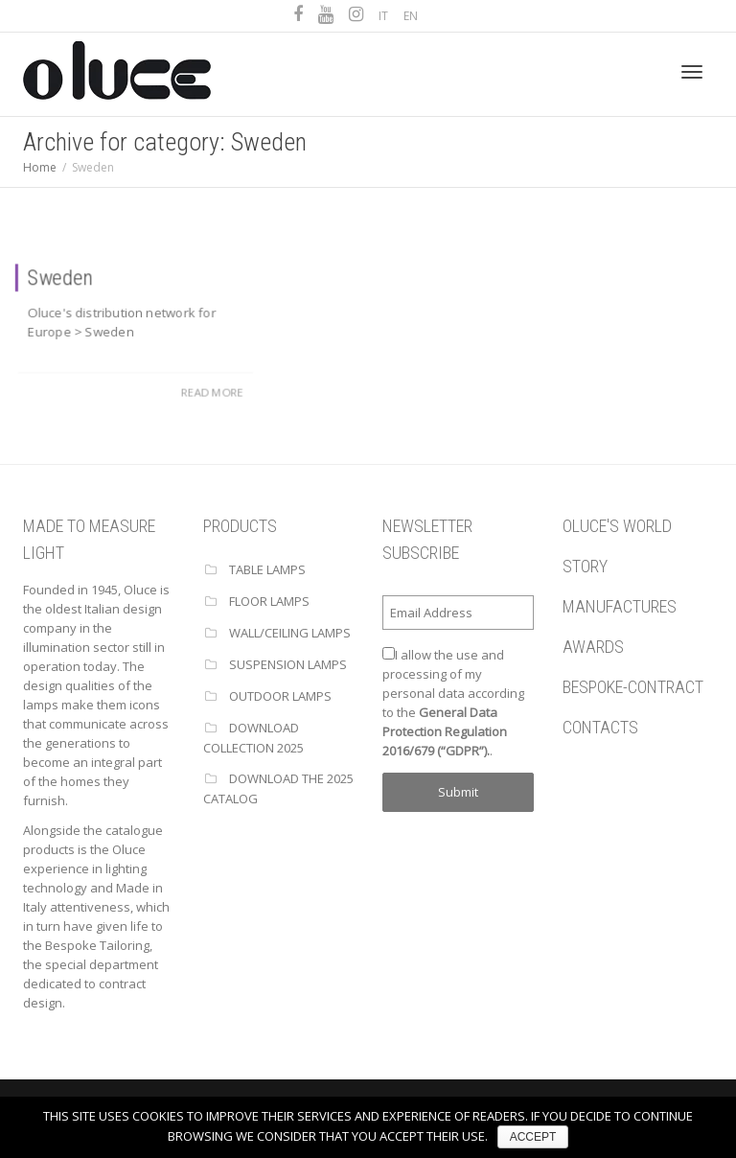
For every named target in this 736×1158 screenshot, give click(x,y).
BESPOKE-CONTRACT (633, 687)
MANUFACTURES (620, 606)
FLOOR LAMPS (269, 601)
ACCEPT (533, 1137)
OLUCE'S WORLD (617, 526)
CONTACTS (600, 727)
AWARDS (593, 647)
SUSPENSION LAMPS (288, 664)
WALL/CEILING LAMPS (290, 632)
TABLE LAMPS (267, 569)
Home (40, 167)
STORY (585, 566)
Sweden (59, 276)
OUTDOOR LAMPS (280, 696)
